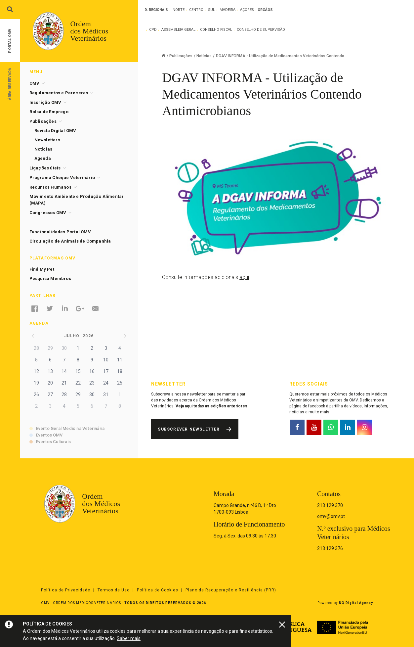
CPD (153, 29)
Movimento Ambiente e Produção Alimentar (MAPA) (76, 200)
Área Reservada (10, 84)
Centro (196, 10)
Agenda (42, 158)
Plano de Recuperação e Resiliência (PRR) (231, 590)
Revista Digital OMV (55, 130)
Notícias (204, 56)
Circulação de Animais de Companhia (70, 241)
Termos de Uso (114, 590)
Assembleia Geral (178, 29)
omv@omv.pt (331, 516)
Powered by (345, 603)
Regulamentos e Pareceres (58, 92)
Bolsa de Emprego (48, 111)
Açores (247, 10)
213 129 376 (330, 548)
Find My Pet (41, 269)
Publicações (180, 56)
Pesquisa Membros (50, 278)
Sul (211, 10)
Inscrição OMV (45, 102)
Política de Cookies (157, 590)
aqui (244, 277)
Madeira (227, 10)
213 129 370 (330, 505)
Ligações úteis (45, 167)
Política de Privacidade (65, 590)
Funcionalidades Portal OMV (60, 231)
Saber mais (129, 638)
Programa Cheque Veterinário (62, 177)
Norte (179, 10)
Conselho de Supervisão (261, 29)
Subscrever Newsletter (189, 429)
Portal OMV (10, 41)
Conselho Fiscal (216, 29)
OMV (34, 83)
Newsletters (47, 139)
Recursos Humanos (50, 187)
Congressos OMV (47, 212)
